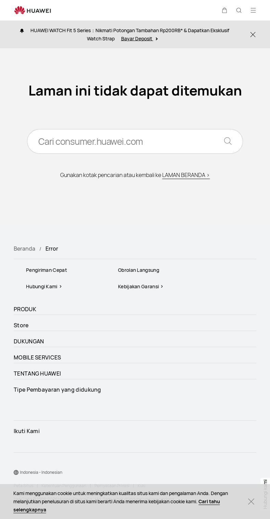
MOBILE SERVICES (37, 357)
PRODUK (25, 309)
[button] (224, 10)
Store (21, 325)
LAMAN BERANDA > (186, 175)
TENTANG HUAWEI (37, 373)
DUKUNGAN (29, 341)
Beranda (24, 248)
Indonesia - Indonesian (41, 472)
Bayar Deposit (139, 38)
